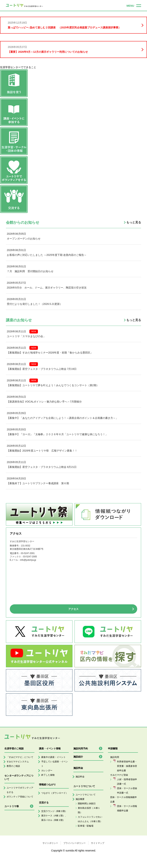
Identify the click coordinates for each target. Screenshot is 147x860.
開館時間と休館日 (87, 803)
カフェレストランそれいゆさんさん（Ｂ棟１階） (90, 819)
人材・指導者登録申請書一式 (127, 781)
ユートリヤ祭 (11, 806)
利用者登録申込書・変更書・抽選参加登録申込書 (127, 766)
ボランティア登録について (20, 796)
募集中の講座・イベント (53, 757)
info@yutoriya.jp (28, 560)
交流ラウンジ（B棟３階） (54, 811)
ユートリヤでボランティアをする (20, 790)
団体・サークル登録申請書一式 (127, 790)
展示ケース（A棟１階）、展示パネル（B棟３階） (54, 817)
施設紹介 (78, 756)
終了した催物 (48, 775)
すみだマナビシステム (18, 761)
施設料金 (80, 776)
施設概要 (80, 799)
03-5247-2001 (28, 553)
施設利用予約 (80, 748)
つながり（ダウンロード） (54, 793)
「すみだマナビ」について (20, 757)
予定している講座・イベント (54, 763)
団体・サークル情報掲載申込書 (127, 808)
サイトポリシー (50, 843)
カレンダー (46, 770)
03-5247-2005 (30, 556)
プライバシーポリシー (74, 843)
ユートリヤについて (86, 794)
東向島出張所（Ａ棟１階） (89, 810)
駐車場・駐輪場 (85, 826)
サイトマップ (97, 843)
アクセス (73, 608)
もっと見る (133, 222)
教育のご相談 (13, 766)
